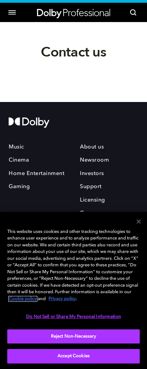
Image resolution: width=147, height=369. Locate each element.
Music (16, 147)
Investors (92, 173)
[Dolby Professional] (73, 13)
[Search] (133, 12)
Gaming (19, 186)
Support (91, 186)
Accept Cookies (73, 356)
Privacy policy (62, 299)
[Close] (138, 221)
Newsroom (94, 160)
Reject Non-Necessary (74, 336)
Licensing (92, 200)
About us (92, 147)
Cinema (19, 160)
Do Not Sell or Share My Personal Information (73, 317)
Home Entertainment (36, 173)
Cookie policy (23, 299)
